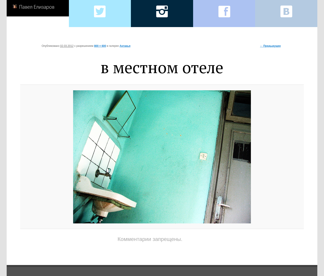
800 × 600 (100, 45)
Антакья (125, 45)
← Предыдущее (270, 45)
